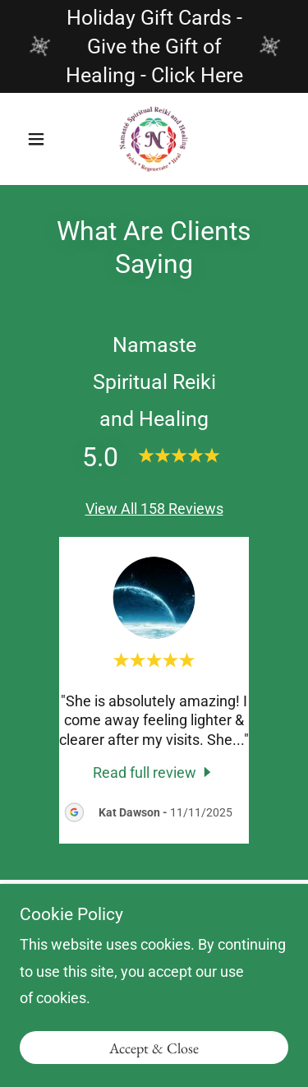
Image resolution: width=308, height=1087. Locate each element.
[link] (153, 139)
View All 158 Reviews (154, 508)
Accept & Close (154, 1047)
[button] (40, 139)
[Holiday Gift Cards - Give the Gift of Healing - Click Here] (154, 46)
